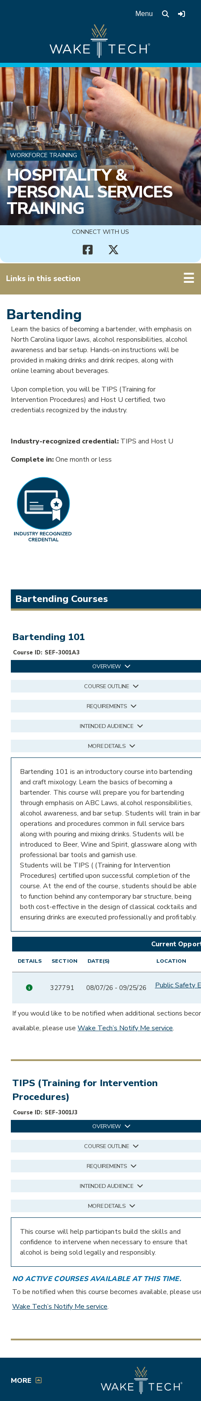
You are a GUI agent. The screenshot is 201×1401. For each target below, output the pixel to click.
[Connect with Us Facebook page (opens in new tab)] (87, 249)
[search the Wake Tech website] (165, 13)
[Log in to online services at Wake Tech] (181, 13)
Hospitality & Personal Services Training (89, 192)
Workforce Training (43, 155)
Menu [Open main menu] (144, 13)
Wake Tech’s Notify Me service (125, 1029)
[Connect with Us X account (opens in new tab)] (113, 249)
